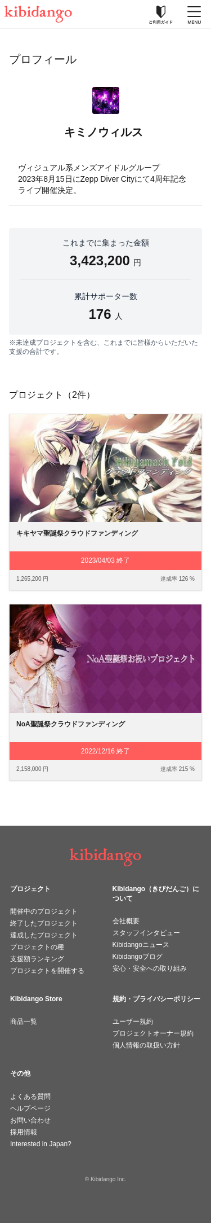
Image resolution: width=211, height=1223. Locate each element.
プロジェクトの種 (37, 947)
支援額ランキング (37, 959)
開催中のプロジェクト (44, 911)
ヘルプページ (30, 1108)
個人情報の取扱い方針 (146, 1045)
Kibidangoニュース (141, 945)
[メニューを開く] (194, 14)
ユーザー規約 (133, 1021)
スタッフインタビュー (146, 933)
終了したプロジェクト (44, 923)
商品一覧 (23, 1021)
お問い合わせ (30, 1120)
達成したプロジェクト (44, 935)
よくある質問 (30, 1097)
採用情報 (23, 1132)
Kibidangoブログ (138, 957)
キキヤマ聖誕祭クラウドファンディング (77, 533)
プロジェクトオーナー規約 (153, 1033)
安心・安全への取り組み (150, 968)
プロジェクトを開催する (47, 971)
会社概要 (126, 921)
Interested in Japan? (40, 1144)
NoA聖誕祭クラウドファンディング (70, 724)
